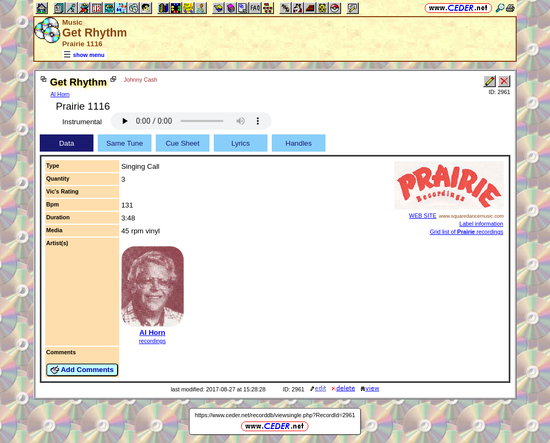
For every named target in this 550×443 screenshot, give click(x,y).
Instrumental (82, 122)
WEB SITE (423, 215)
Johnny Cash (140, 79)
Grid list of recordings (466, 231)
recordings (152, 341)
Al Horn (60, 94)
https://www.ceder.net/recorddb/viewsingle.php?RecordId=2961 (275, 415)
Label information (481, 223)
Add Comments (82, 370)
